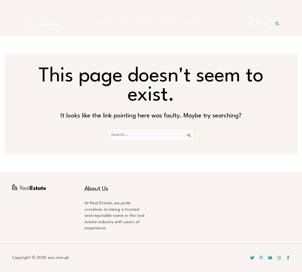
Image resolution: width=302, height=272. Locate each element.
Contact (194, 23)
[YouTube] (266, 23)
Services (145, 23)
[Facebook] (288, 258)
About (124, 23)
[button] (277, 24)
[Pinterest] (258, 23)
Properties (169, 23)
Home (106, 23)
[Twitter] (250, 23)
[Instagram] (279, 258)
